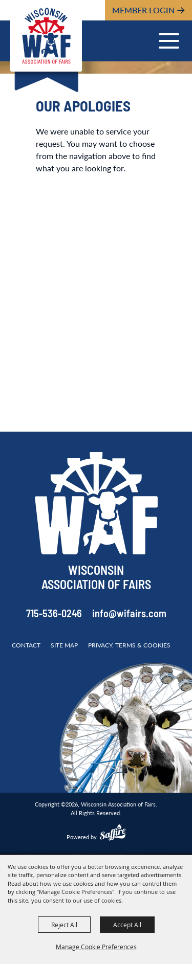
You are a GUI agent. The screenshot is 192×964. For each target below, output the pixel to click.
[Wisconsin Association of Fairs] (46, 36)
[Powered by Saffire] (112, 833)
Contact (26, 645)
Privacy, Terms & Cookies (129, 645)
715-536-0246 (54, 615)
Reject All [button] (64, 925)
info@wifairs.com (129, 615)
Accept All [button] (127, 925)
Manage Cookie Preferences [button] (96, 947)
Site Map (64, 645)
